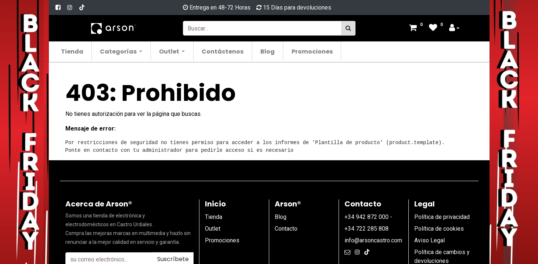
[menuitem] (74, 51)
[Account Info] (454, 28)
